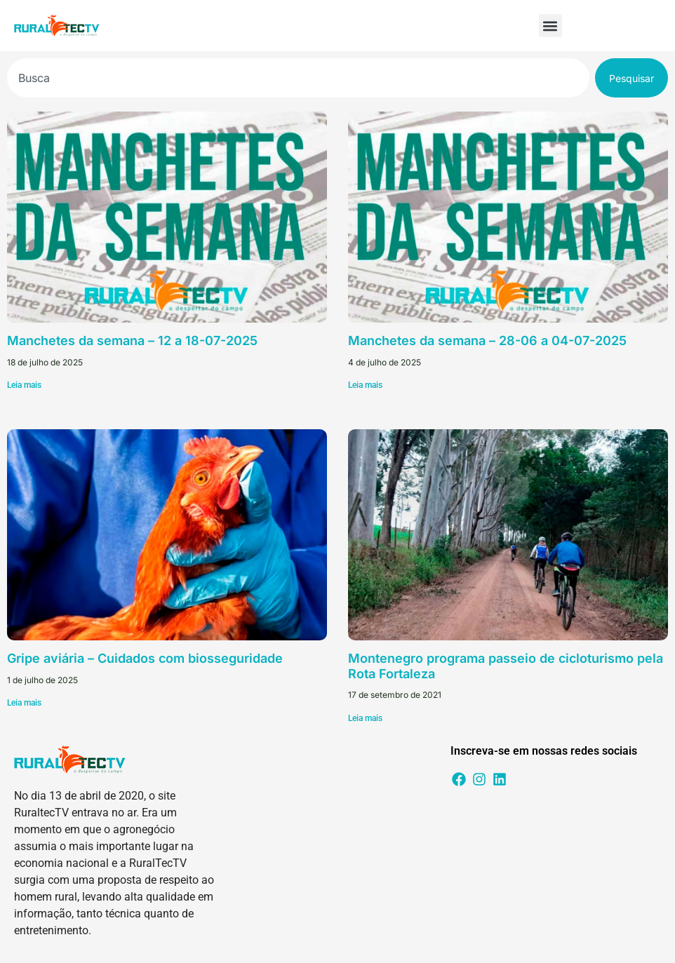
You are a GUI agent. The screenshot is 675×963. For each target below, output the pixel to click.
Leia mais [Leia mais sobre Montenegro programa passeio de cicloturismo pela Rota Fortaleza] (365, 718)
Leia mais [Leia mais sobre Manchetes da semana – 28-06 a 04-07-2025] (365, 385)
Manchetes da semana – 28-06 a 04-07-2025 (487, 340)
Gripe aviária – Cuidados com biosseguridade (145, 658)
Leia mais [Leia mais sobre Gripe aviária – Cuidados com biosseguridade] (24, 703)
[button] (550, 25)
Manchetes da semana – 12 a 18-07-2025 (132, 340)
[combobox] (298, 77)
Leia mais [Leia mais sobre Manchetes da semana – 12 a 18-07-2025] (24, 385)
